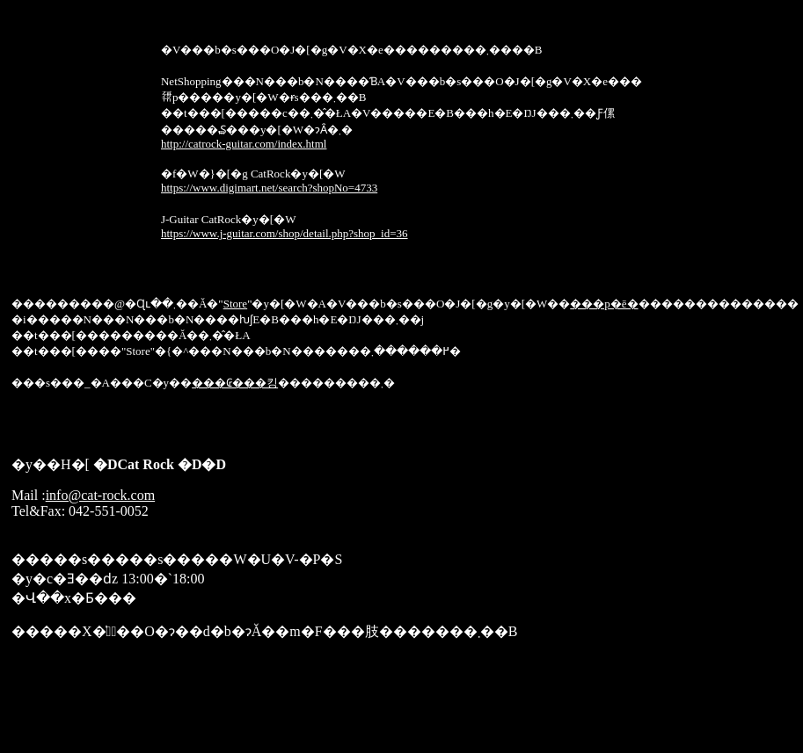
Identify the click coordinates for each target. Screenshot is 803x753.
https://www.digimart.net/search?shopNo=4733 (269, 187)
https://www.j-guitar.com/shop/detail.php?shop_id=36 (284, 233)
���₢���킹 (235, 382)
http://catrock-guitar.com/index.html (243, 143)
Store (235, 303)
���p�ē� (604, 303)
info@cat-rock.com (100, 495)
